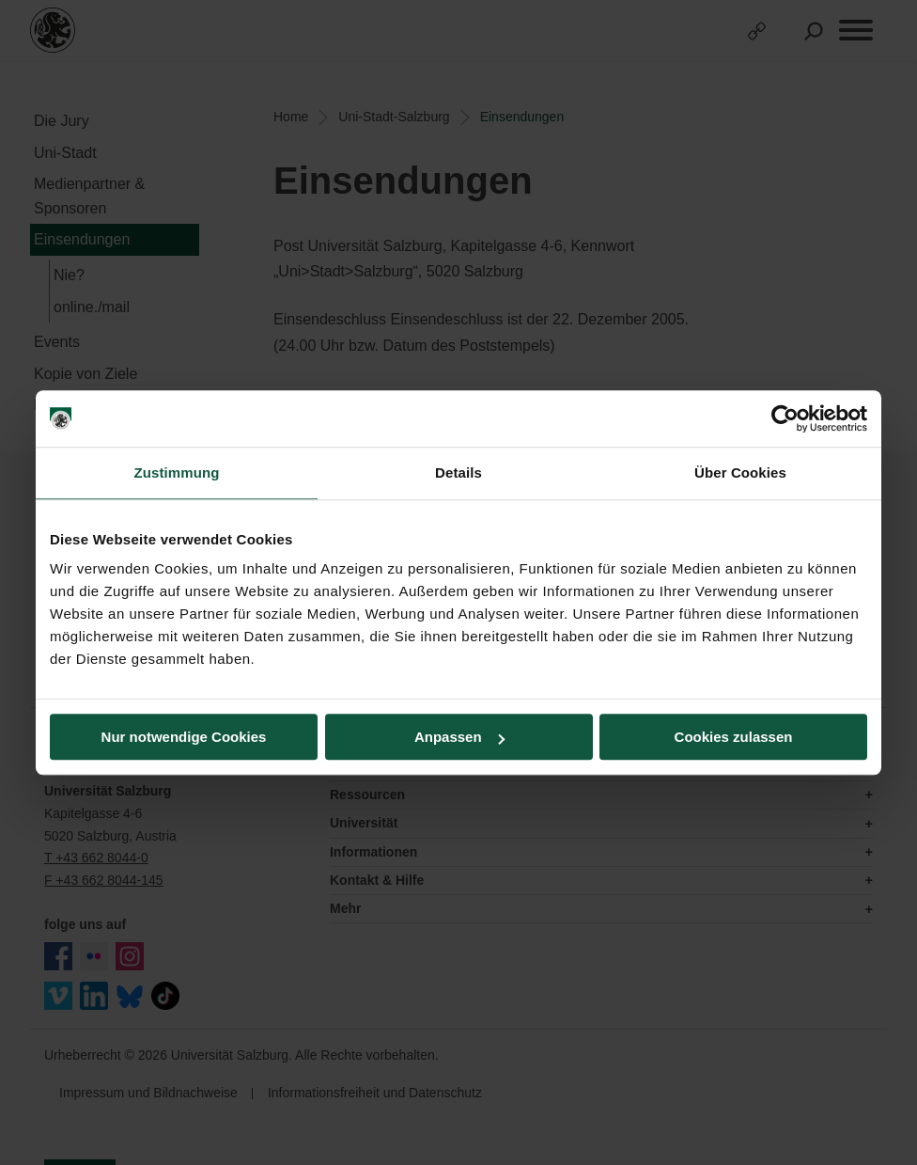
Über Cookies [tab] (740, 472)
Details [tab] (458, 472)
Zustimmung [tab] (177, 472)
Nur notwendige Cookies (184, 737)
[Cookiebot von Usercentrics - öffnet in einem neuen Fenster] (785, 418)
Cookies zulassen (734, 737)
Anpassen (459, 737)
